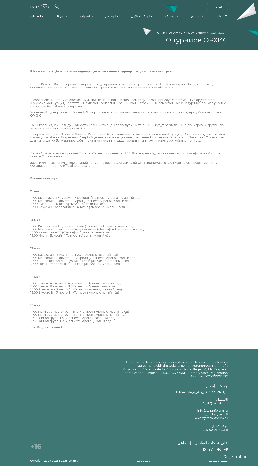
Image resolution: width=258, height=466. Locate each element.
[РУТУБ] (211, 449)
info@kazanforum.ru (212, 410)
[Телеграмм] (226, 449)
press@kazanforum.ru (211, 418)
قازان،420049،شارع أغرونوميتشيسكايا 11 (202, 392)
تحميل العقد (143, 460)
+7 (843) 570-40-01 (214, 403)
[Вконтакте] (218, 449)
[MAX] (204, 449)
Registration (235, 456)
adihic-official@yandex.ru (72, 165)
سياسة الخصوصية (218, 460)
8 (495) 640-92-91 (215, 429)
